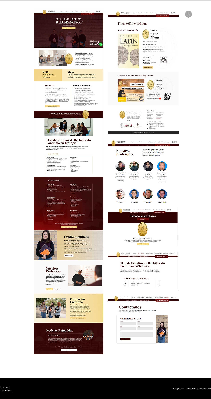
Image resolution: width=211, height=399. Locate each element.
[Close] (188, 14)
